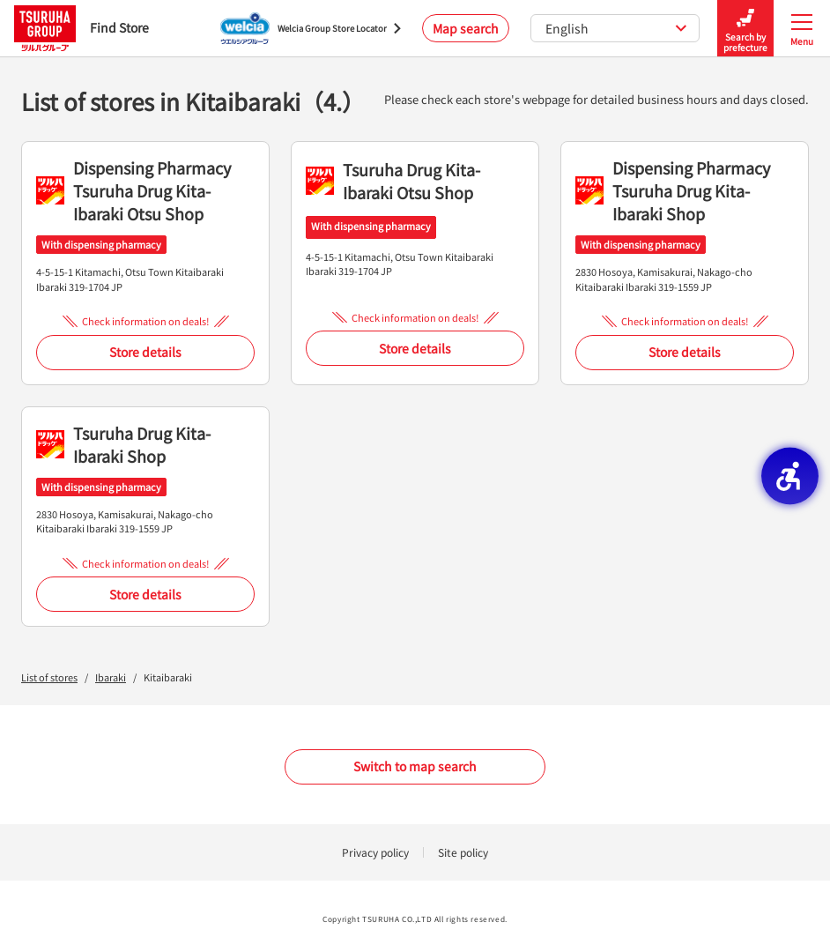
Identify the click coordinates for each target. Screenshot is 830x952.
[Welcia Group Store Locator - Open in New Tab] (310, 28)
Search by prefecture (745, 29)
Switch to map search (415, 766)
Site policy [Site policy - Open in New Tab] (463, 851)
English (616, 28)
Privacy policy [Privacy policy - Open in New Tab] (375, 851)
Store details (145, 352)
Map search (466, 28)
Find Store (81, 27)
